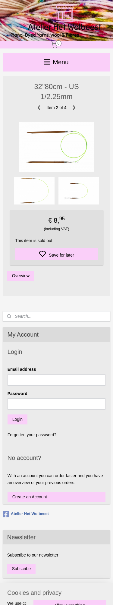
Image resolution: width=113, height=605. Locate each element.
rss (85, 594)
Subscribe (21, 568)
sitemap (74, 594)
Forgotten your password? (32, 434)
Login (17, 419)
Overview (21, 275)
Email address (22, 369)
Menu (56, 61)
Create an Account (29, 496)
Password (17, 393)
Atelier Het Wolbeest (26, 514)
